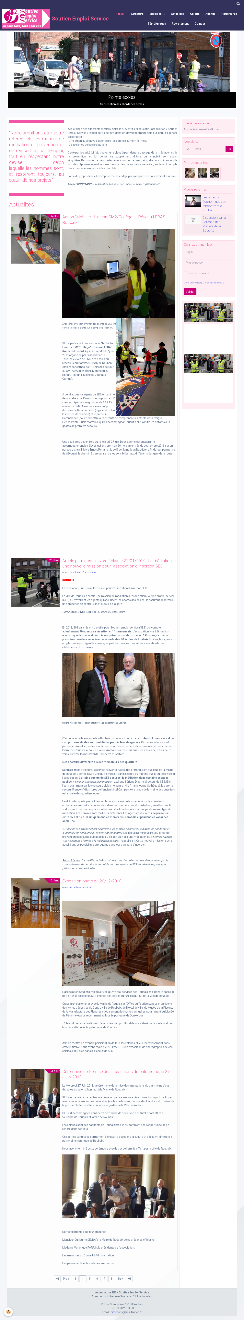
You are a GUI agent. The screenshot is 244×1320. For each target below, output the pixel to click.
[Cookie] (8, 1311)
